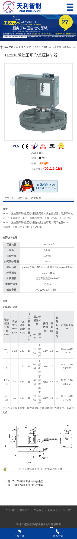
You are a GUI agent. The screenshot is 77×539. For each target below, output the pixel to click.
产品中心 (28, 47)
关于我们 (10, 510)
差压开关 (54, 47)
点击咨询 (44, 163)
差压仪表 (41, 47)
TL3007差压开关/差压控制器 (28, 485)
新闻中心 (52, 510)
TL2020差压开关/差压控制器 (28, 481)
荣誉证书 (24, 510)
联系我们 (66, 510)
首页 (18, 47)
